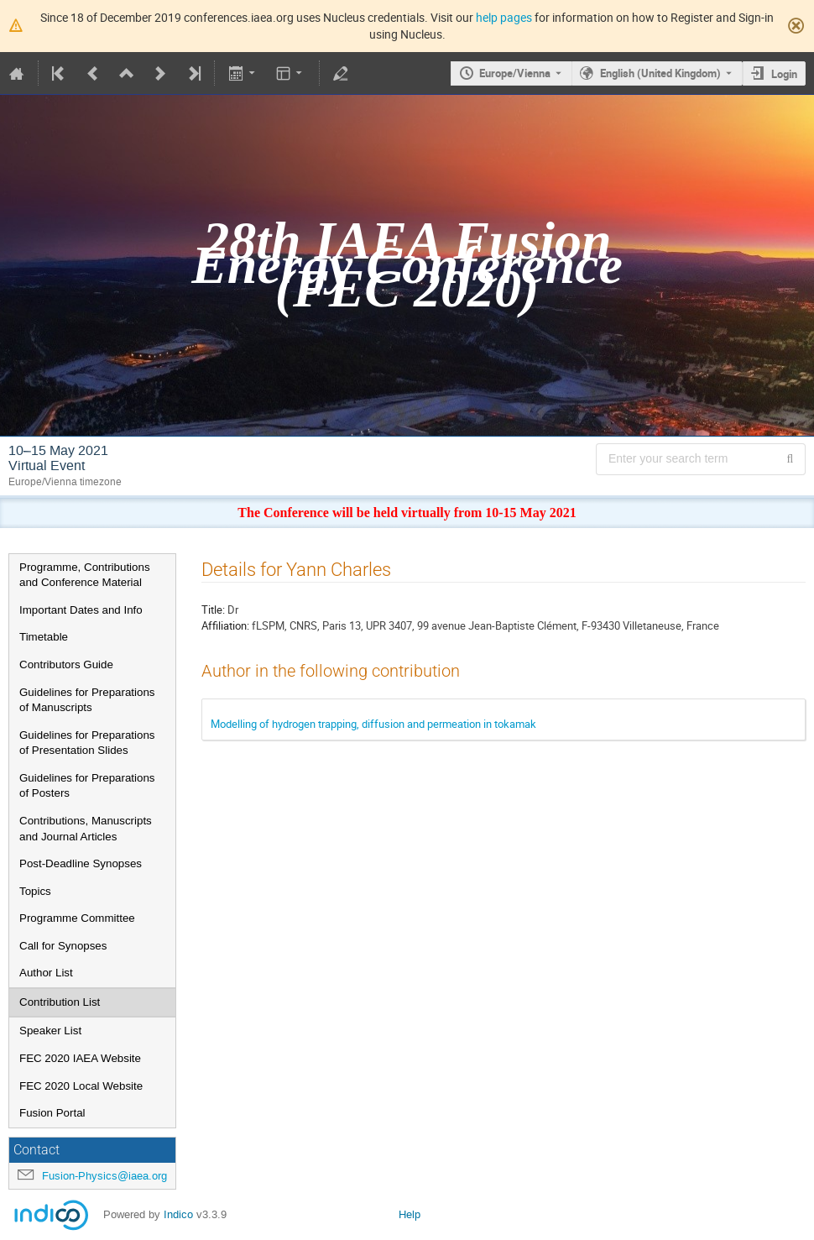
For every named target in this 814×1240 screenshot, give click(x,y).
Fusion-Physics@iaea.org (104, 1176)
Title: (213, 609)
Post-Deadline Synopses (80, 863)
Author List (46, 972)
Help (409, 1214)
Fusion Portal (52, 1113)
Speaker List (50, 1030)
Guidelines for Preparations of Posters (87, 786)
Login (784, 73)
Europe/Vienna (514, 73)
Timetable (43, 636)
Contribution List (59, 1002)
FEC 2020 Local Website (81, 1086)
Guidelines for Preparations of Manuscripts (87, 700)
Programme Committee (77, 918)
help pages (504, 17)
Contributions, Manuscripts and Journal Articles (85, 828)
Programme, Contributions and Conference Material (84, 575)
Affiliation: (225, 625)
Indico (178, 1214)
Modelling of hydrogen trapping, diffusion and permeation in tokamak (373, 723)
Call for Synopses (63, 945)
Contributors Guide (66, 664)
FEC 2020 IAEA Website (80, 1058)
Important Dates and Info (81, 610)
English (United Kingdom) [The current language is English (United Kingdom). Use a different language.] (660, 73)
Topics (35, 891)
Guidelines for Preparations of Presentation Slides (87, 743)
